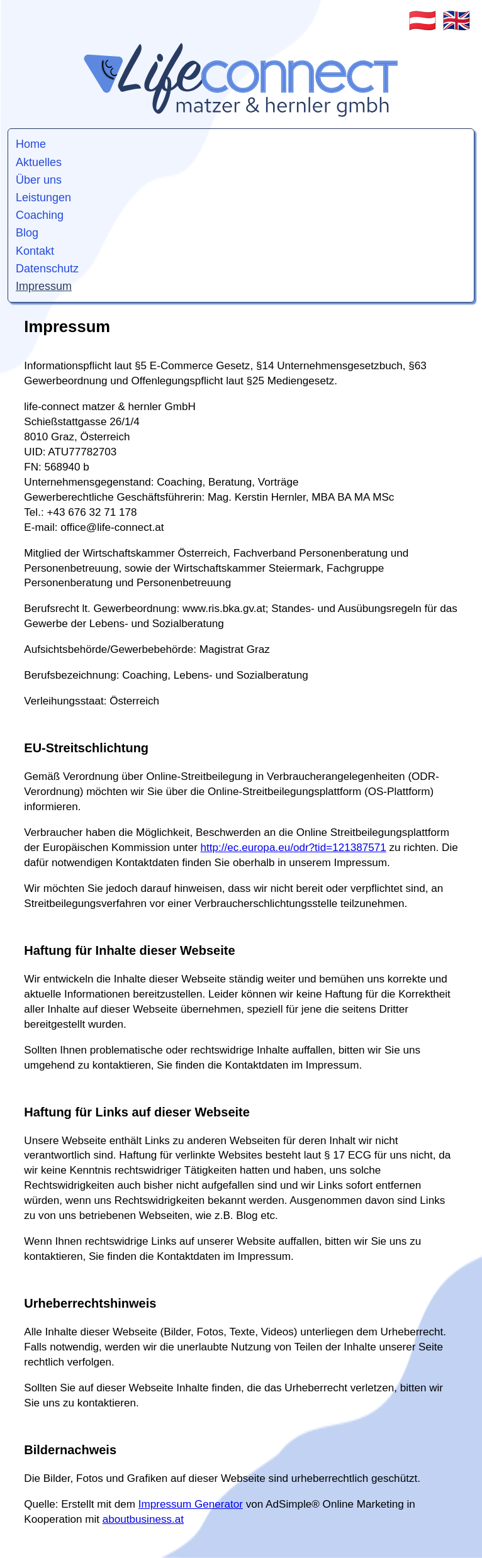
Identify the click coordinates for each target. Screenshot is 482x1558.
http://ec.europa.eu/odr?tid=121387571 (293, 848)
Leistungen (43, 197)
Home (31, 144)
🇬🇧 (456, 20)
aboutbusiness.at (143, 1519)
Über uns (39, 180)
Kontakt (35, 251)
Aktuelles (39, 162)
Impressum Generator (190, 1504)
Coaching (40, 215)
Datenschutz (47, 268)
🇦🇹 (422, 20)
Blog (27, 232)
